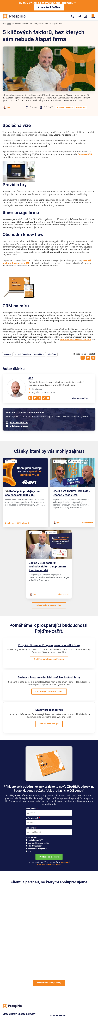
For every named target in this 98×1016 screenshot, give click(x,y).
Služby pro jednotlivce (49, 710)
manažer (37, 846)
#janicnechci (87, 523)
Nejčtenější (81, 108)
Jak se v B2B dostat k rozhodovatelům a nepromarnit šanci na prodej (48, 567)
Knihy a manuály (57, 971)
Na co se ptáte (56, 982)
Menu (93, 17)
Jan (8, 108)
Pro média (74, 974)
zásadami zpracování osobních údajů (53, 863)
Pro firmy (24, 996)
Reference (74, 963)
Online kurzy (68, 996)
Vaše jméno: (31, 809)
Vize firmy (52, 355)
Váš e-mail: (31, 828)
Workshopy (54, 996)
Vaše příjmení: (32, 818)
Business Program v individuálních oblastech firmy (49, 677)
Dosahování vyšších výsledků (17, 523)
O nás (52, 963)
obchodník (32, 849)
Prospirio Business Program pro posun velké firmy (49, 645)
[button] (83, 358)
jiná (29, 852)
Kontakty (73, 978)
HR (29, 846)
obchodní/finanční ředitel (38, 843)
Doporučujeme (76, 967)
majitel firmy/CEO (35, 840)
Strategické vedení (65, 108)
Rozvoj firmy (39, 355)
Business (7, 355)
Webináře (74, 971)
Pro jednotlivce (38, 996)
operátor (43, 849)
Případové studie (57, 967)
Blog (9, 24)
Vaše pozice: (31, 838)
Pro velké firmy (9, 996)
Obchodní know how (23, 355)
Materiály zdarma (57, 974)
